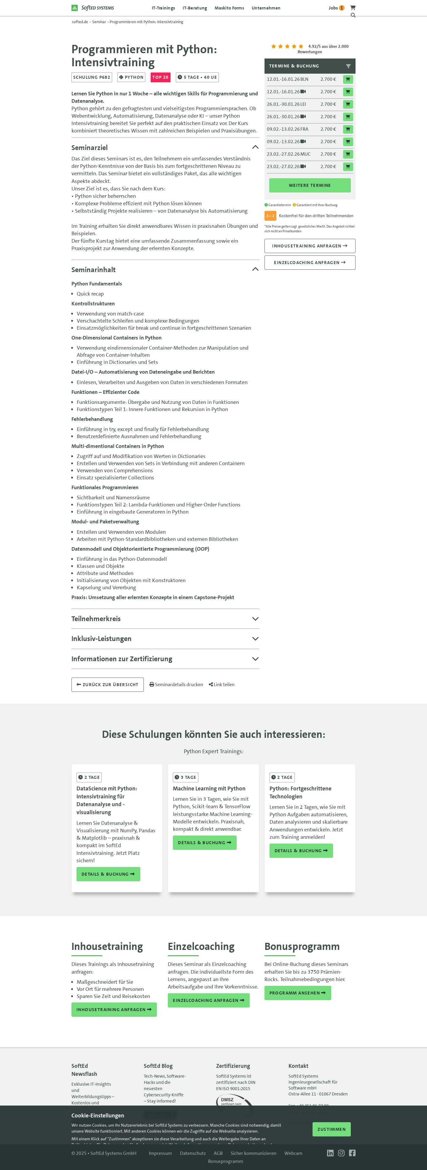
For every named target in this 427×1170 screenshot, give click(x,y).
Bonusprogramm (225, 1161)
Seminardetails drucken (176, 684)
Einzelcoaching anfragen (310, 263)
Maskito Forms (229, 8)
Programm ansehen (298, 993)
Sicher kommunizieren (253, 1153)
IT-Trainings (163, 8)
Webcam (293, 1153)
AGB (218, 1153)
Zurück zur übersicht (108, 685)
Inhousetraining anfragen (310, 246)
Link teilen (222, 684)
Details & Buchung (108, 874)
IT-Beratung (195, 8)
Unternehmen (266, 8)
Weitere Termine (310, 185)
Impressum (160, 1153)
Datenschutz (193, 1153)
